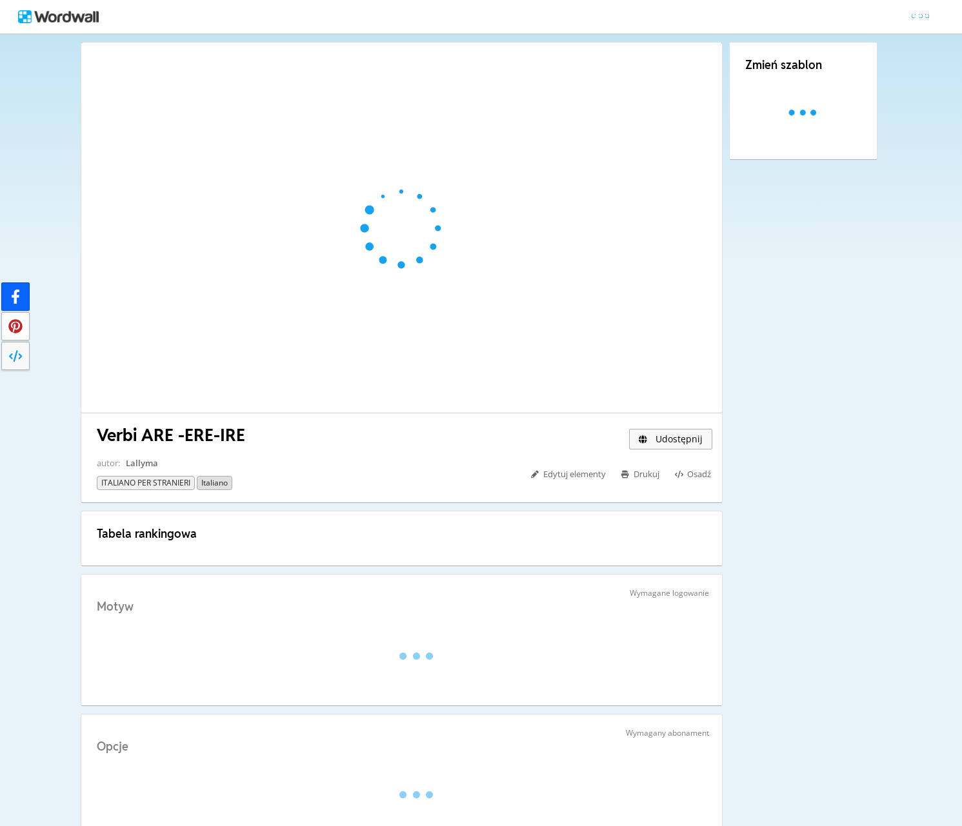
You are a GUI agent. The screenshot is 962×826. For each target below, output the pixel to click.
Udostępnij (671, 439)
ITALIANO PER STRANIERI (145, 482)
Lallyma (142, 463)
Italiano (214, 482)
